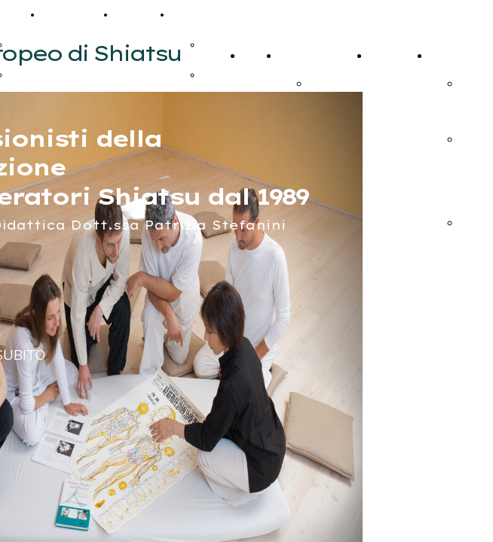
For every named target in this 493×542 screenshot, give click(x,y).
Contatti (139, 14)
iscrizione (332, 83)
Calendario (75, 14)
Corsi (292, 55)
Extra (189, 14)
